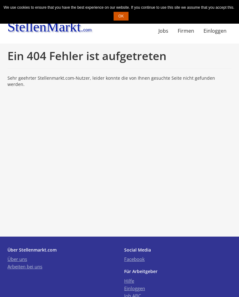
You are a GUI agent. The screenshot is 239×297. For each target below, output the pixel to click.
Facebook (134, 259)
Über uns (17, 259)
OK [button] (121, 16)
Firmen (186, 30)
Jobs (163, 30)
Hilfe (129, 281)
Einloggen (215, 30)
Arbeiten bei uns (24, 266)
